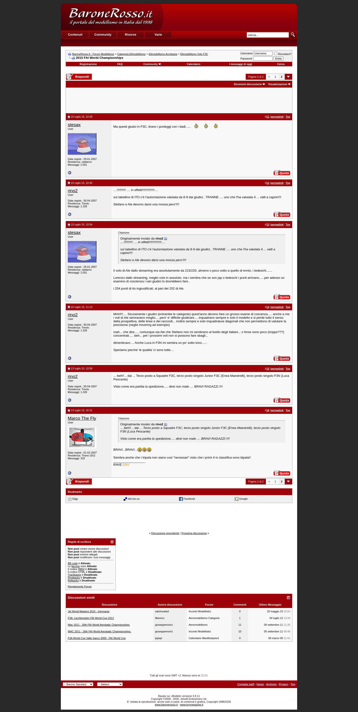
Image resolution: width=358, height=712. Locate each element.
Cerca (280, 64)
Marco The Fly (82, 418)
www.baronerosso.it (166, 704)
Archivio (271, 684)
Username (247, 53)
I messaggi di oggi (240, 64)
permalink (277, 116)
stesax (74, 124)
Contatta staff (245, 684)
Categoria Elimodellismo (131, 54)
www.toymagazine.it (191, 704)
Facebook (189, 498)
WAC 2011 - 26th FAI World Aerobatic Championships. (99, 631)
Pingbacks (74, 577)
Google (243, 498)
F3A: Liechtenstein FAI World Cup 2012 (91, 618)
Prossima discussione (194, 533)
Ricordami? (282, 54)
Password (246, 58)
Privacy (283, 684)
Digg (75, 498)
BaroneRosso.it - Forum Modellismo (93, 54)
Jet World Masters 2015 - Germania (88, 611)
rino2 (73, 190)
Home (260, 684)
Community (152, 64)
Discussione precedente (165, 533)
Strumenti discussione (248, 84)
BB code (73, 563)
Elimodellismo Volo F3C (194, 54)
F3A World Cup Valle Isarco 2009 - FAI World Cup (97, 638)
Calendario (193, 64)
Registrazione (88, 64)
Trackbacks (74, 574)
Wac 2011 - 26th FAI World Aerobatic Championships (99, 624)
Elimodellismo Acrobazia (163, 54)
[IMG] (81, 569)
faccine (75, 566)
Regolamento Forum (80, 586)
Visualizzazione (277, 84)
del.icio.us (134, 498)
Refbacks (73, 580)
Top (293, 684)
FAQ (120, 64)
